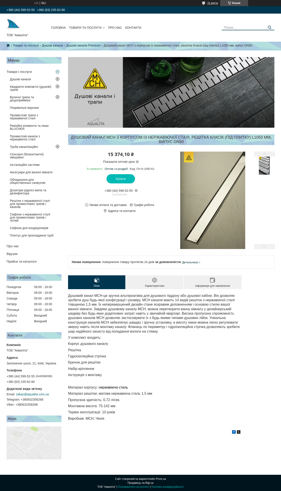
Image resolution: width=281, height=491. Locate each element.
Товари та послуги (85, 27)
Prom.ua (161, 478)
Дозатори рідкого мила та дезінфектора (28, 191)
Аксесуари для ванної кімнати (31, 172)
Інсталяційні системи (25, 165)
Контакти (133, 27)
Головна (58, 27)
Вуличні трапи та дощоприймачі (22, 98)
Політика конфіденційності (167, 486)
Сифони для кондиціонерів (29, 228)
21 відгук (212, 3)
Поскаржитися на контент (133, 486)
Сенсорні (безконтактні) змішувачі (27, 155)
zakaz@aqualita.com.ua (32, 394)
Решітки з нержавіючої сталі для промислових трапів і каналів (30, 204)
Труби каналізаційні (24, 147)
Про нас (115, 27)
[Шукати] (269, 27)
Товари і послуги (19, 71)
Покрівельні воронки (24, 107)
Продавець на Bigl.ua (140, 482)
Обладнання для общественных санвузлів (27, 181)
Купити (121, 179)
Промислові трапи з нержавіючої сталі (24, 116)
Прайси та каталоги (21, 261)
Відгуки (12, 254)
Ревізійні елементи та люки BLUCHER (29, 127)
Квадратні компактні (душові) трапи (30, 88)
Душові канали (52, 45)
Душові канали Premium (83, 45)
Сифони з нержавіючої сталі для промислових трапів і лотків (30, 217)
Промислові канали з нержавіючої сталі (25, 137)
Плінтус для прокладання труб (32, 235)
